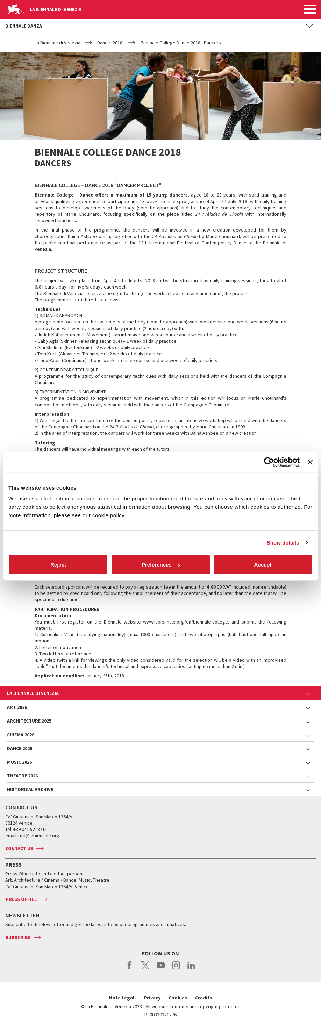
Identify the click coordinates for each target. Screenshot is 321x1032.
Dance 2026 (19, 748)
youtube (161, 969)
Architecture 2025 (29, 721)
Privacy (152, 998)
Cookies (178, 998)
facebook (130, 969)
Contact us (19, 848)
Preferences (161, 565)
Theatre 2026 (22, 776)
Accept (262, 565)
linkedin (191, 969)
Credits (203, 998)
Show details (283, 542)
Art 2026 (17, 707)
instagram (176, 969)
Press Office (21, 899)
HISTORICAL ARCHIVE (30, 789)
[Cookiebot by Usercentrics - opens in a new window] (269, 462)
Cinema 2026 (20, 735)
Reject (58, 565)
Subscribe (18, 937)
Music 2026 (19, 762)
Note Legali (122, 998)
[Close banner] (310, 462)
